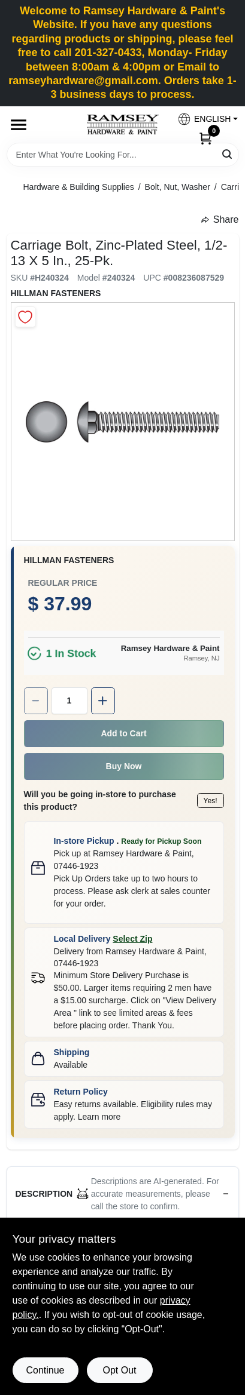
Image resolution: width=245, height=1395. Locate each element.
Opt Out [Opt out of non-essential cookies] (119, 1370)
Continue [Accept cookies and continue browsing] (45, 1370)
